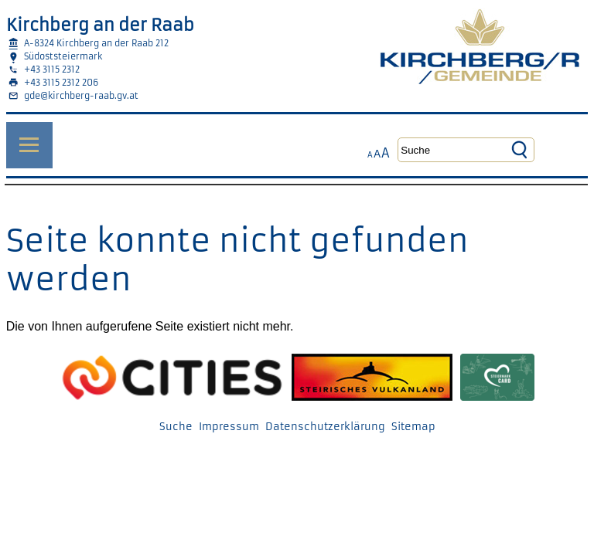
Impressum (229, 426)
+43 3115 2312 (52, 69)
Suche (176, 426)
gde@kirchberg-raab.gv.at (81, 95)
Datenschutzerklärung (325, 426)
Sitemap (413, 426)
